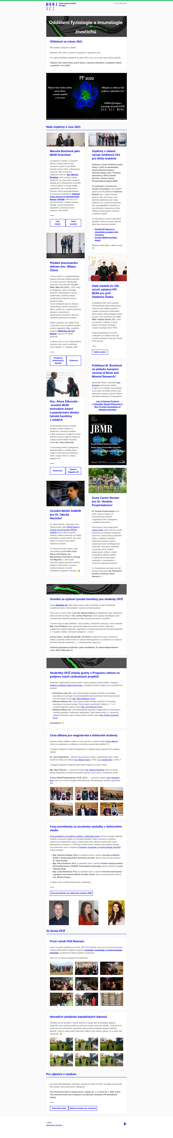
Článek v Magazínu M (73, 470)
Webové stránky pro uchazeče (83, 1108)
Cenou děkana (112, 741)
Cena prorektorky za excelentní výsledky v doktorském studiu (75, 836)
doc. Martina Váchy (82, 760)
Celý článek (58, 222)
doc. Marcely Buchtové (95, 770)
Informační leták (59, 1108)
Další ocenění (73, 222)
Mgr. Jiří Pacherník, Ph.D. (91, 707)
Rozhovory (58, 471)
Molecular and (64, 331)
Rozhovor (74, 360)
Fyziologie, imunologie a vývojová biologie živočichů (99, 847)
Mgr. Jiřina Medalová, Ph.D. (84, 699)
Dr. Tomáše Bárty (105, 760)
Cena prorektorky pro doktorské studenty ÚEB (71, 893)
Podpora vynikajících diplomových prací (66, 685)
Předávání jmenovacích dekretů (58, 360)
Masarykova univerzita (54, 1125)
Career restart (97, 530)
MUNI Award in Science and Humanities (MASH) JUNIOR (65, 530)
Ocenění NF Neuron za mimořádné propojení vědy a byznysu (106, 232)
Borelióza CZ (61, 605)
